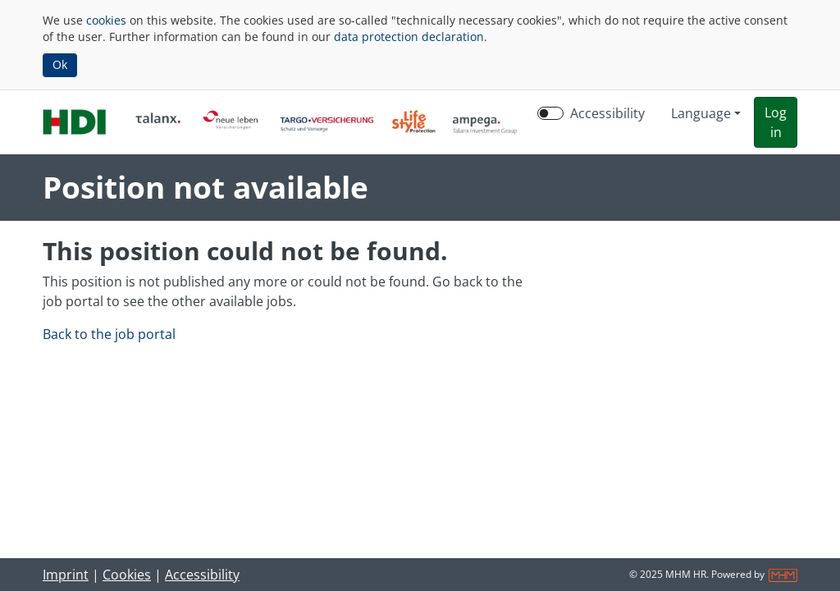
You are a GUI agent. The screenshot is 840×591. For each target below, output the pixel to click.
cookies (106, 20)
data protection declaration (409, 36)
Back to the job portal (109, 334)
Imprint (66, 575)
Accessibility (202, 575)
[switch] (550, 113)
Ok (59, 64)
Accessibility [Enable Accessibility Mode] (607, 113)
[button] (775, 122)
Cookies (127, 575)
